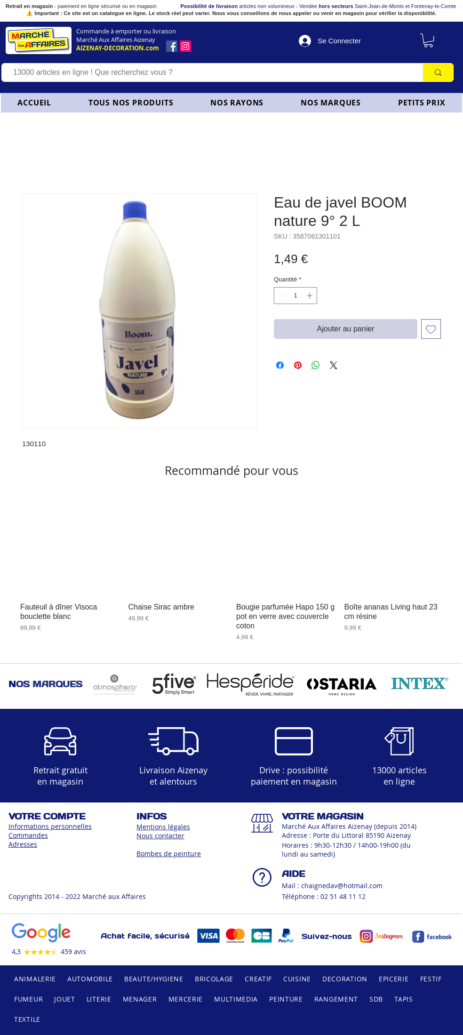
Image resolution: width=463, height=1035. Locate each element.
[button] (237, 102)
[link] (428, 40)
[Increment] (310, 296)
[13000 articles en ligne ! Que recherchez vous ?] (208, 72)
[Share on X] (333, 365)
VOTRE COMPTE (46, 816)
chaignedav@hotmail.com (342, 885)
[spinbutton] (296, 296)
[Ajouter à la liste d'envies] (431, 329)
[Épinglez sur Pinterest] (297, 365)
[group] (231, 569)
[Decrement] (281, 296)
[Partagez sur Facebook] (280, 365)
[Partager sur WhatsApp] (315, 365)
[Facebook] (171, 46)
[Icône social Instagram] (185, 46)
